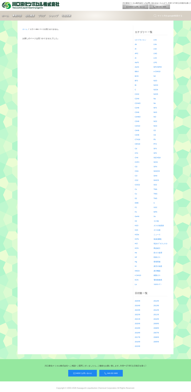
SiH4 (155, 175)
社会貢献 (66, 15)
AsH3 (137, 67)
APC (136, 53)
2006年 (156, 337)
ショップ (53, 15)
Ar (136, 58)
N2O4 (156, 89)
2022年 (137, 314)
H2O (136, 225)
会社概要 (30, 15)
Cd (136, 148)
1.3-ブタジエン (140, 39)
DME (137, 203)
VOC (155, 207)
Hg (136, 261)
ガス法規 (157, 230)
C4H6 (137, 130)
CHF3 (137, 162)
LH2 (155, 39)
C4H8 (137, 135)
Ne (155, 103)
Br (136, 85)
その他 (156, 221)
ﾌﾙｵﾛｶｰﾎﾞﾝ (157, 284)
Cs (136, 189)
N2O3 (156, 85)
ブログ (41, 15)
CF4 (136, 153)
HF (136, 257)
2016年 (137, 341)
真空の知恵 (158, 266)
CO (136, 175)
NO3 (155, 126)
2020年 (137, 323)
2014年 (156, 301)
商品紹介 (157, 248)
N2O (155, 80)
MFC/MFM (158, 67)
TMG (155, 193)
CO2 (136, 180)
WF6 (155, 212)
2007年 (156, 332)
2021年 (137, 319)
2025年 (137, 301)
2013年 (156, 305)
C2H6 (137, 107)
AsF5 (137, 62)
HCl (136, 243)
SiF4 (155, 166)
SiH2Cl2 (157, 171)
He (136, 252)
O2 (155, 130)
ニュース (157, 234)
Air (136, 44)
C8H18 (137, 144)
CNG (137, 171)
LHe (155, 44)
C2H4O (138, 103)
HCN (136, 248)
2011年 (156, 314)
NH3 (155, 112)
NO (155, 116)
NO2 (155, 121)
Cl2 (136, 166)
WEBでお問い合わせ (135, 6)
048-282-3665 (159, 6)
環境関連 (157, 261)
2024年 (137, 305)
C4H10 (137, 126)
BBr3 (137, 71)
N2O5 (156, 94)
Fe (136, 212)
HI (136, 266)
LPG (155, 62)
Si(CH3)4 (157, 157)
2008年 (156, 328)
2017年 (137, 337)
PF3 (155, 144)
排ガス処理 (158, 252)
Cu (136, 193)
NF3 (155, 107)
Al (135, 48)
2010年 (156, 319)
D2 (136, 198)
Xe (155, 216)
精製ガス (157, 275)
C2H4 (137, 98)
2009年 (156, 323)
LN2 (155, 48)
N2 (155, 76)
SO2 (155, 184)
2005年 (156, 341)
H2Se (137, 234)
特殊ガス (157, 257)
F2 (136, 207)
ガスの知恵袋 (159, 225)
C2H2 (137, 94)
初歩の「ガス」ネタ (160, 243)
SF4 (155, 148)
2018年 (137, 332)
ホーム (5, 15)
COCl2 (137, 184)
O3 (155, 135)
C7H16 (137, 139)
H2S (136, 230)
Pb (155, 139)
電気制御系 (158, 280)
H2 (136, 221)
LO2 (155, 58)
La (136, 284)
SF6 (155, 153)
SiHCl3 (156, 180)
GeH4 (137, 216)
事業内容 (17, 15)
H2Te (137, 239)
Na (155, 98)
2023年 (137, 310)
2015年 (137, 346)
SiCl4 (156, 162)
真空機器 (157, 270)
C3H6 (137, 112)
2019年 (137, 328)
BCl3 (136, 76)
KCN (136, 280)
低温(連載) (158, 239)
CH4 (136, 157)
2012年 (156, 310)
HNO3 (137, 270)
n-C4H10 (157, 71)
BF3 (136, 80)
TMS (155, 198)
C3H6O (138, 116)
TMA (155, 189)
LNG (155, 53)
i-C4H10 (138, 275)
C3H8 (137, 121)
